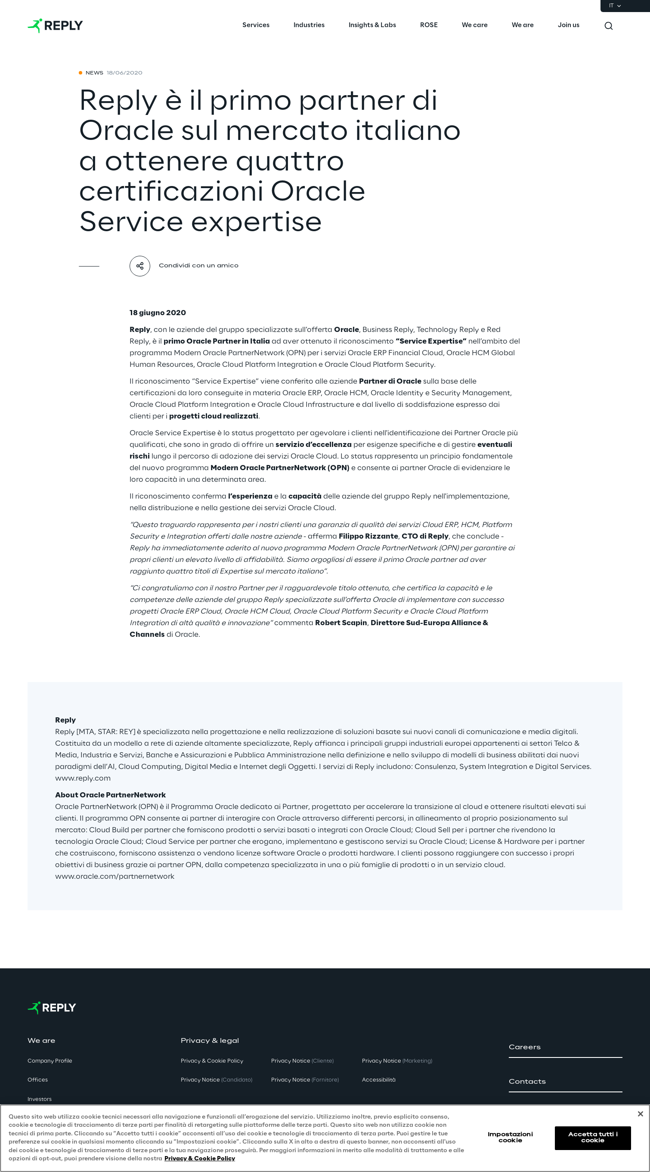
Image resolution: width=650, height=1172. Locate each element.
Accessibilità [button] (379, 1080)
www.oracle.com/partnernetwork (114, 877)
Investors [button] (40, 1099)
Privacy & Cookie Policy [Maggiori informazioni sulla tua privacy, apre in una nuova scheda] (199, 1159)
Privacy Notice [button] (216, 1080)
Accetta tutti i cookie (593, 1138)
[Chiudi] (640, 1113)
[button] (565, 1047)
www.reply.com (83, 778)
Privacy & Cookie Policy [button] (212, 1061)
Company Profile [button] (50, 1061)
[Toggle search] (608, 26)
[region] (325, 1138)
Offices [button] (38, 1080)
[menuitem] (255, 26)
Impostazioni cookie (510, 1138)
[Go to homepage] (55, 26)
